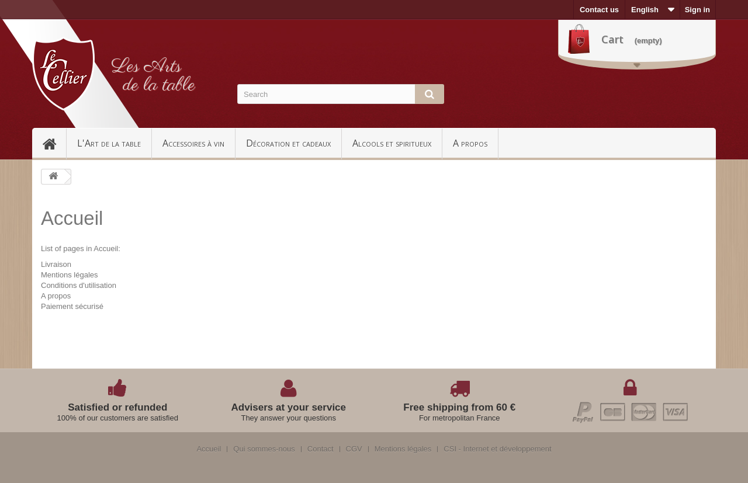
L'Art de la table (109, 143)
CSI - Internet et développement (497, 449)
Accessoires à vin (193, 143)
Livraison (56, 264)
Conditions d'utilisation (78, 285)
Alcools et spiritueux (391, 143)
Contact (320, 449)
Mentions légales (69, 274)
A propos (470, 143)
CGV (354, 449)
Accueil (54, 143)
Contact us (599, 9)
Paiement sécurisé (72, 306)
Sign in (697, 9)
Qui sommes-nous (264, 449)
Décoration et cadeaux (288, 143)
